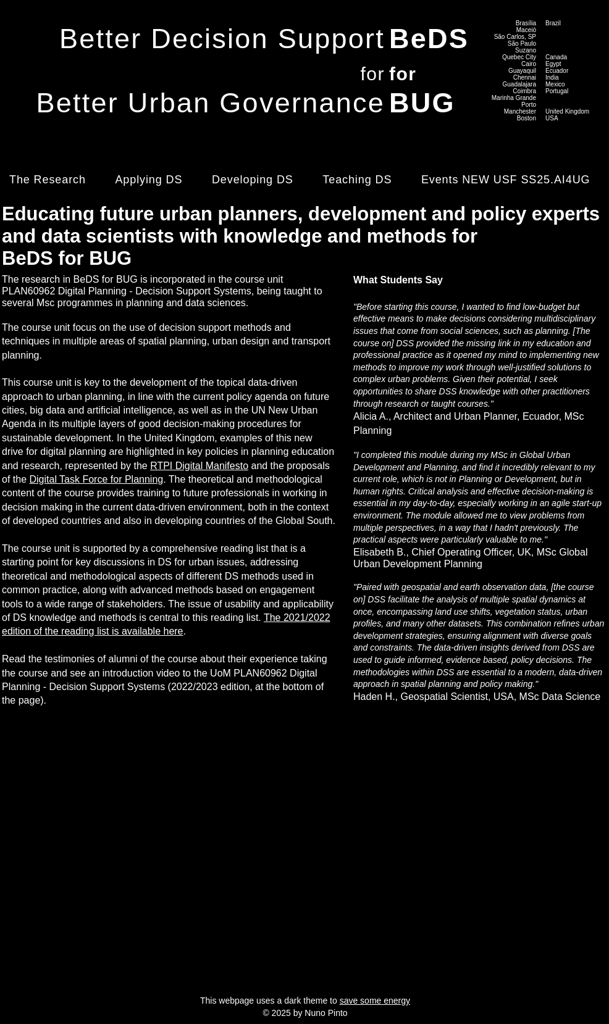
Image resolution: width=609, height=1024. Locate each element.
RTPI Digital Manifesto (199, 465)
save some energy (375, 1000)
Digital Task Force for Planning (96, 479)
